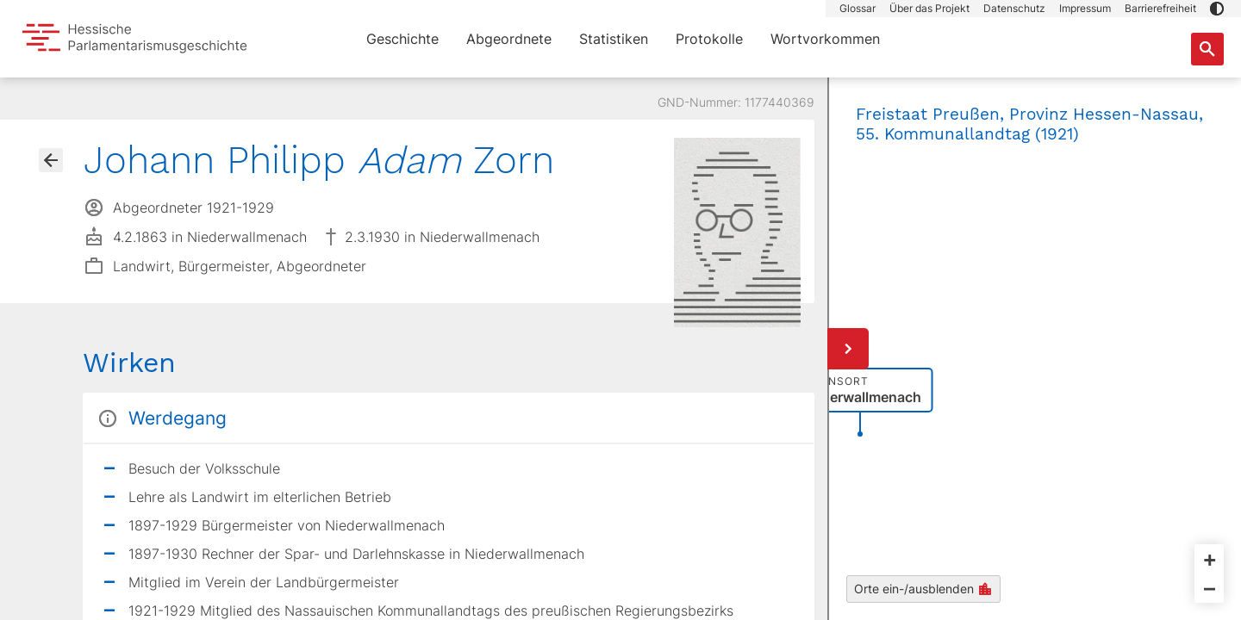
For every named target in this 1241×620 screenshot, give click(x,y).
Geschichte (402, 38)
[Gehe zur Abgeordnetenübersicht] (51, 160)
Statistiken (613, 38)
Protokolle (709, 38)
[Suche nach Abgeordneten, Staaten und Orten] (1207, 49)
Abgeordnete (509, 38)
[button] (1217, 9)
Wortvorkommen (825, 38)
